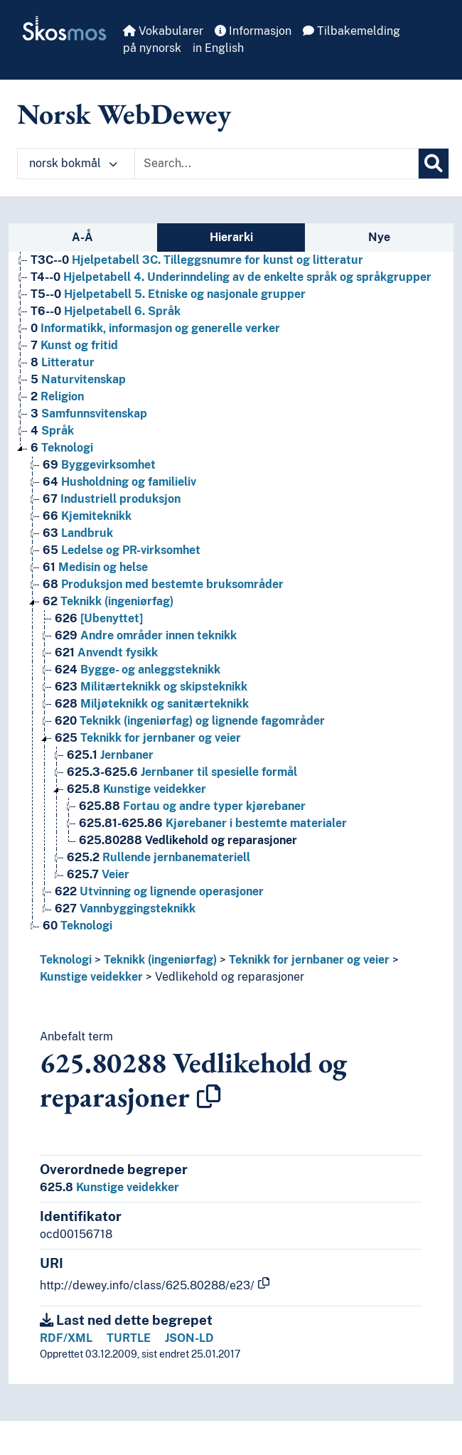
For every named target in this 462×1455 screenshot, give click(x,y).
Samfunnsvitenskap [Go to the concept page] (89, 413)
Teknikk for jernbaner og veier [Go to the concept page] (148, 738)
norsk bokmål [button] (73, 163)
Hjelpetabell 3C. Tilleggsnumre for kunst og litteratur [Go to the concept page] (197, 260)
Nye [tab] (379, 237)
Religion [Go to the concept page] (57, 396)
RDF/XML (66, 1338)
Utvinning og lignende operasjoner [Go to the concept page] (159, 891)
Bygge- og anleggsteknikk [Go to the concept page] (137, 669)
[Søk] (433, 163)
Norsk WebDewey (124, 113)
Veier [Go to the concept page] (98, 874)
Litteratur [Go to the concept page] (63, 362)
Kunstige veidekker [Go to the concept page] (136, 789)
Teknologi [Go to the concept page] (62, 447)
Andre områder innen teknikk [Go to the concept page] (146, 635)
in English (218, 48)
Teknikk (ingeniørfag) (160, 959)
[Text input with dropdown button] (276, 163)
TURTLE (129, 1338)
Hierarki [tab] (231, 237)
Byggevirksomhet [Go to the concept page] (99, 464)
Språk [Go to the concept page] (52, 430)
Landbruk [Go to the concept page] (78, 533)
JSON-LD (189, 1338)
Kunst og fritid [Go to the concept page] (74, 345)
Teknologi (66, 959)
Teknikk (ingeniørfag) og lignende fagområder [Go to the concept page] (190, 721)
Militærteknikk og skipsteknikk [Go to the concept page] (151, 686)
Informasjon (253, 31)
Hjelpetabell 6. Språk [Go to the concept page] (106, 311)
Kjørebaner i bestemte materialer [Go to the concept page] (213, 823)
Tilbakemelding (351, 31)
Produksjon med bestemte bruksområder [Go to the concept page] (163, 584)
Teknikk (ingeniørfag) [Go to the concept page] (108, 601)
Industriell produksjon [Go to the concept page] (112, 499)
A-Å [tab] (82, 237)
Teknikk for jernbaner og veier (309, 959)
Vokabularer (163, 31)
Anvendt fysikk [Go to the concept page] (106, 652)
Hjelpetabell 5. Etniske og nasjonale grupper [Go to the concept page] (168, 294)
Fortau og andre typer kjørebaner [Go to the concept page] (192, 806)
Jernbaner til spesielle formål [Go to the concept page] (182, 772)
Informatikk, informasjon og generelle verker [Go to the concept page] (155, 328)
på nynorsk (152, 48)
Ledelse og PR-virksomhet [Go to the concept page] (121, 550)
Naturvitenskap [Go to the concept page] (78, 379)
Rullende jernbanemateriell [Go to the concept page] (158, 857)
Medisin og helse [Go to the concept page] (95, 567)
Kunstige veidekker (91, 977)
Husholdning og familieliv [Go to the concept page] (119, 482)
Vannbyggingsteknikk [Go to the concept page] (125, 908)
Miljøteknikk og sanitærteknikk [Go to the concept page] (152, 703)
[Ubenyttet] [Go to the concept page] (99, 618)
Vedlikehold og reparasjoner (229, 977)
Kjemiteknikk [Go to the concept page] (87, 516)
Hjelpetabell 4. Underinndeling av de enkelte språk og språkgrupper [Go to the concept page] (231, 277)
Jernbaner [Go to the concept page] (110, 755)
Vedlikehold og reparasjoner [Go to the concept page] (188, 840)
